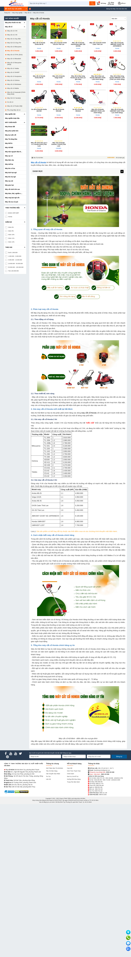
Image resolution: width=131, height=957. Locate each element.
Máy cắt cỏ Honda (38, 162)
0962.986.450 (98, 781)
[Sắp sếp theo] (118, 18)
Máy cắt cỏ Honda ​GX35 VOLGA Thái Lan (58, 43)
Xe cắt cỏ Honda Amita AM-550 (39, 110)
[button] (122, 3)
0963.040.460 (100, 785)
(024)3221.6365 (115, 780)
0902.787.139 (100, 778)
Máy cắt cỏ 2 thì (12, 35)
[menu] (122, 171)
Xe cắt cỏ (10, 102)
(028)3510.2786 (118, 778)
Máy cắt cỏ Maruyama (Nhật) (14, 63)
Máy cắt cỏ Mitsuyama (14, 46)
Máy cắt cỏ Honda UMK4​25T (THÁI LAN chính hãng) (98, 111)
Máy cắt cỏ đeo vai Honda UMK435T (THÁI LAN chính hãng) (97, 77)
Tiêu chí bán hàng (51, 771)
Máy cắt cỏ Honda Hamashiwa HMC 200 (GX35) (78, 44)
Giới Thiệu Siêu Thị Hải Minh (54, 768)
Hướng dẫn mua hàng (74, 779)
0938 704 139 (98, 791)
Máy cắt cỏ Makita (13, 88)
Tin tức (48, 776)
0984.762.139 (98, 789)
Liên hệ (48, 779)
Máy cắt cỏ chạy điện (14, 39)
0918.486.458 (98, 780)
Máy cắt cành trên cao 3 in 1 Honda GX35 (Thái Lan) (39, 144)
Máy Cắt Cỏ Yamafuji (14, 98)
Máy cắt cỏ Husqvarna (14, 76)
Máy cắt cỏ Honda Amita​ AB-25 (39, 76)
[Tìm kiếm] (93, 3)
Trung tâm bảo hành (73, 782)
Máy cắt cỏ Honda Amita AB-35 (39, 43)
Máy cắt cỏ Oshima (13, 80)
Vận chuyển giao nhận (53, 773)
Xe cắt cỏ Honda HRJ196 (58, 110)
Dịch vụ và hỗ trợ (72, 776)
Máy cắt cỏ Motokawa (14, 84)
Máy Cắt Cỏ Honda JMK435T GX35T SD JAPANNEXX (117, 44)
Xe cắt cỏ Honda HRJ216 (78, 110)
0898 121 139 (103, 793)
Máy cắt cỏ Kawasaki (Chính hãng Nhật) (16, 93)
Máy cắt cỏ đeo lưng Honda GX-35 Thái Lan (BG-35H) (78, 77)
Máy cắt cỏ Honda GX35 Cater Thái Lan (98, 43)
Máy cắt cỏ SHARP (13, 72)
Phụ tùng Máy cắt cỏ (13, 110)
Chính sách (70, 773)
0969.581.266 (98, 787)
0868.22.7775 (99, 783)
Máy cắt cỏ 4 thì (12, 31)
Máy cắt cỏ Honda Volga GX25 (59, 76)
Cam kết (69, 768)
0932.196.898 (109, 778)
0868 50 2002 (103, 794)
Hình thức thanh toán (74, 771)
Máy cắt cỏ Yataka (13, 68)
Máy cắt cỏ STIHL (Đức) (15, 54)
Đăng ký (119, 756)
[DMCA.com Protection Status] (22, 791)
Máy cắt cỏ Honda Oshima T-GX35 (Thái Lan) (58, 144)
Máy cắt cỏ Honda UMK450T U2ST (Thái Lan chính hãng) (117, 111)
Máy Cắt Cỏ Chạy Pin (14, 43)
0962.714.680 (106, 780)
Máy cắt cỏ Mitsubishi (14, 58)
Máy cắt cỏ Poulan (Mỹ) (14, 106)
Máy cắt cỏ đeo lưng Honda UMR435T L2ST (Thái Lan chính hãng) (117, 77)
